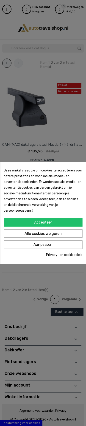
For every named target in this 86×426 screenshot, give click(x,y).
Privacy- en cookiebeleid (64, 255)
